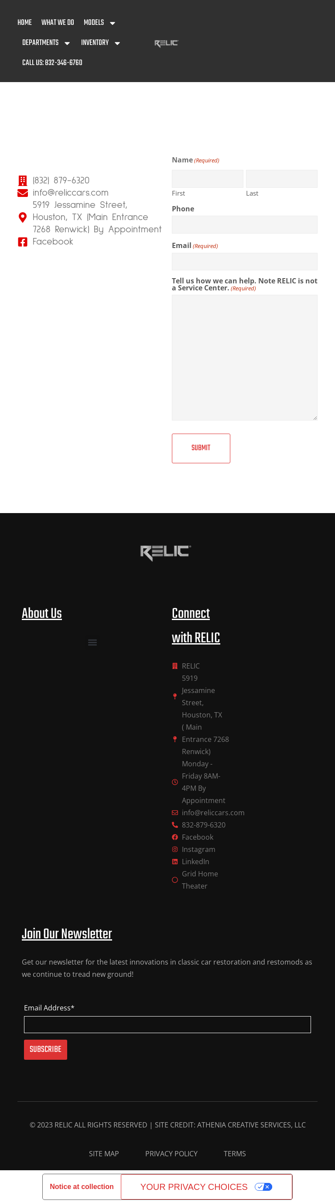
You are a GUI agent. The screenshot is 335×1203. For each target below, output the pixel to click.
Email (195, 245)
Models (100, 23)
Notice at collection (82, 1186)
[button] (92, 642)
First (178, 192)
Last (252, 192)
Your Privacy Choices (194, 1186)
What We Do (57, 23)
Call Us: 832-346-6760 (52, 63)
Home (24, 23)
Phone (183, 208)
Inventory (101, 43)
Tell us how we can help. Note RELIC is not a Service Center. (245, 284)
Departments (47, 43)
